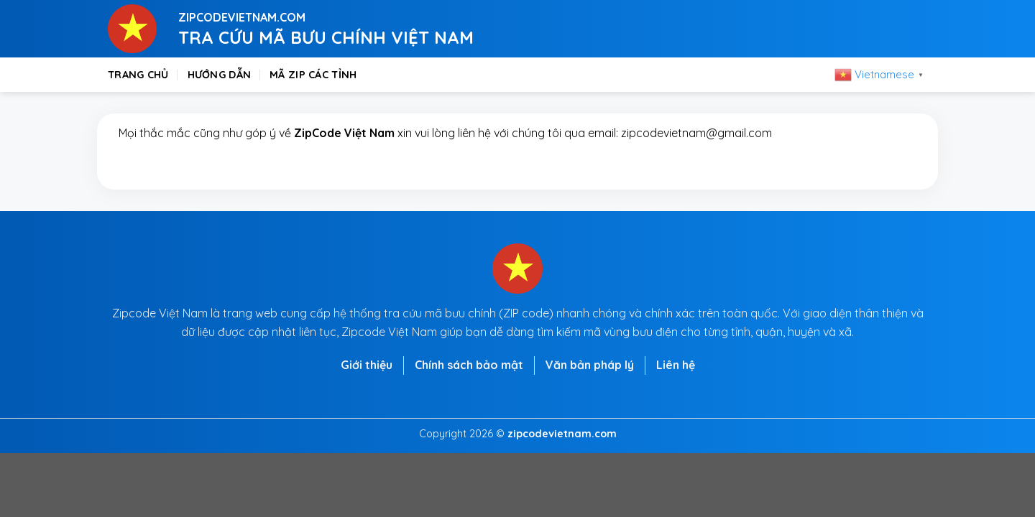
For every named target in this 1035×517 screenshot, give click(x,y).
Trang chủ (138, 74)
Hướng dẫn (220, 74)
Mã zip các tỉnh (313, 74)
